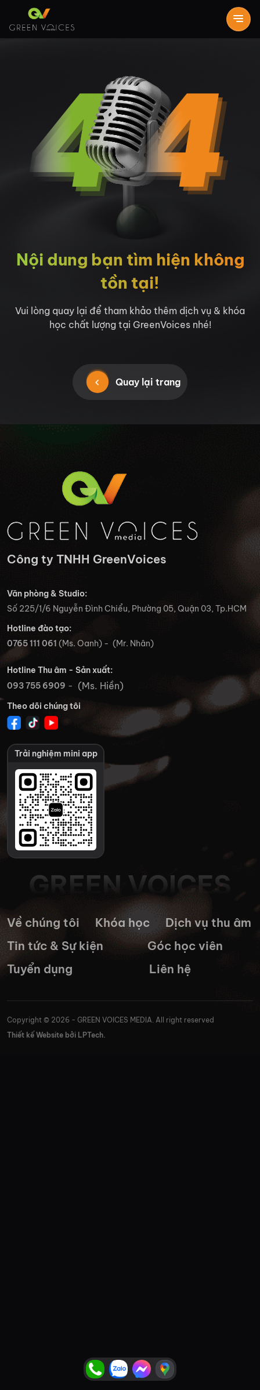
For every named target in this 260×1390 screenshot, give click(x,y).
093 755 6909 (36, 686)
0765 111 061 (32, 643)
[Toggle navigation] (238, 19)
